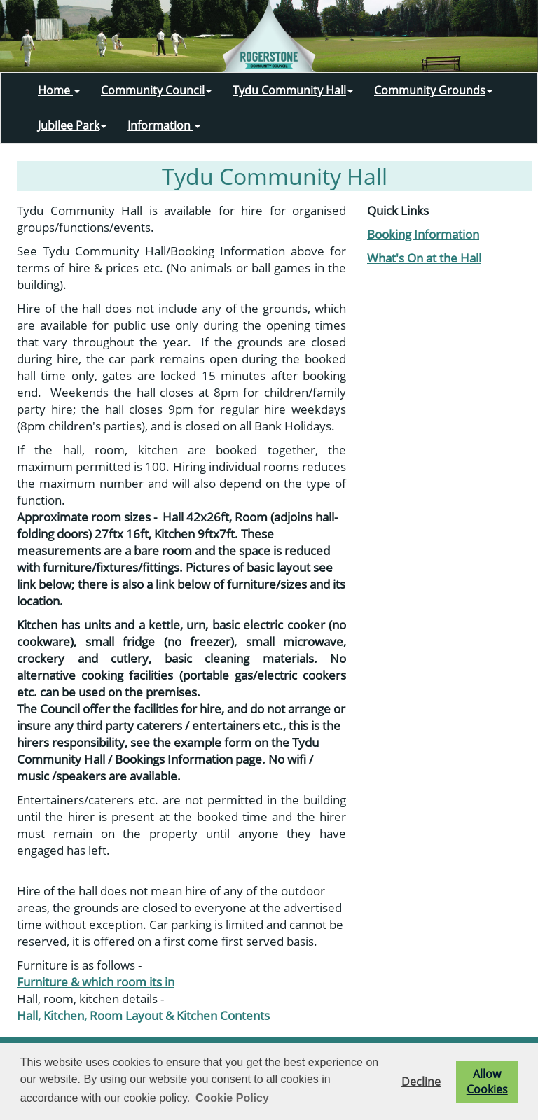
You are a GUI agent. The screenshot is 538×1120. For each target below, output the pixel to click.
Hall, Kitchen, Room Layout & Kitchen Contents (143, 1015)
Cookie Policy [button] (232, 1098)
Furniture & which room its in (95, 981)
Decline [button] (421, 1081)
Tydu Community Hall (293, 90)
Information (163, 125)
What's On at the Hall (424, 257)
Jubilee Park (72, 125)
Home (59, 90)
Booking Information (423, 233)
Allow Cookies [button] (487, 1081)
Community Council (156, 90)
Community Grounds (433, 90)
